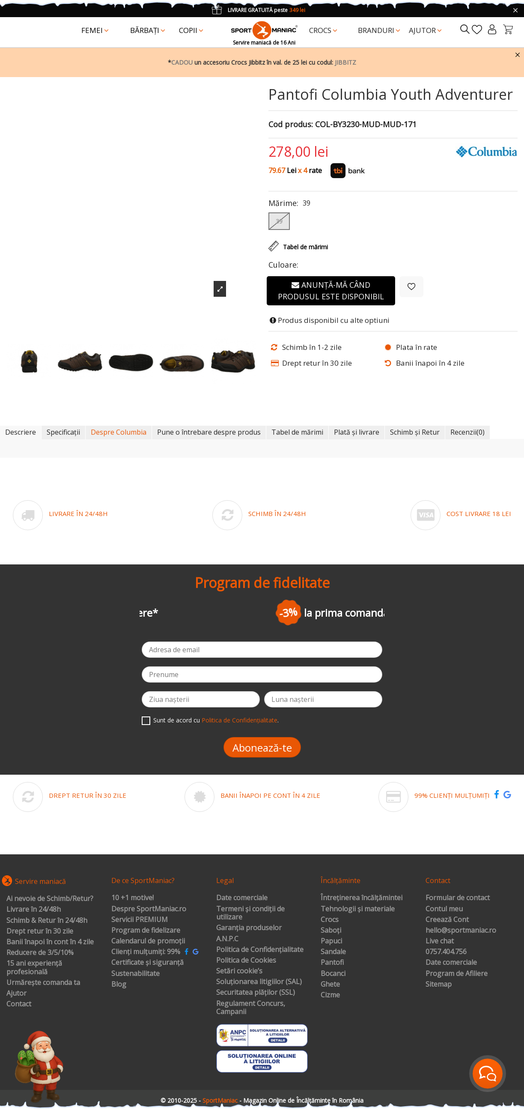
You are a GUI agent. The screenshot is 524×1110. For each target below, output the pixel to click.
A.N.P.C (227, 939)
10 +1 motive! (132, 898)
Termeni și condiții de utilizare (250, 913)
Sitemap (439, 984)
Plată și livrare (356, 432)
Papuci (331, 941)
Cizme (330, 995)
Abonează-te (262, 747)
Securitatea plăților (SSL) (255, 992)
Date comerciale (242, 898)
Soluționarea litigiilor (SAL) (259, 982)
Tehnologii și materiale (358, 909)
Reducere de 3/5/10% (40, 953)
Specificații (63, 432)
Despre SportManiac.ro (148, 909)
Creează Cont (447, 920)
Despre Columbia (118, 432)
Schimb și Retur (415, 432)
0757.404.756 (446, 952)
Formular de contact (458, 898)
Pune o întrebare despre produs (209, 432)
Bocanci (333, 974)
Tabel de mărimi (297, 432)
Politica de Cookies (246, 960)
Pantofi (332, 962)
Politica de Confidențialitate (239, 720)
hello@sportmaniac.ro (461, 930)
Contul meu (444, 909)
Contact (18, 1004)
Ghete (330, 984)
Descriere (20, 432)
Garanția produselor (249, 928)
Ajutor (16, 993)
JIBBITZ (345, 62)
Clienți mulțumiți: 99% (145, 952)
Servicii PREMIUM (139, 920)
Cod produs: (290, 124)
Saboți (331, 930)
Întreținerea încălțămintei (361, 898)
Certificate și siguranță (147, 962)
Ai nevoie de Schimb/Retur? (49, 899)
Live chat (440, 941)
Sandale (333, 952)
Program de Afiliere (457, 974)
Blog (118, 984)
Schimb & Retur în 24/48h (46, 920)
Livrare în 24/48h (33, 909)
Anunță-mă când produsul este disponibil (331, 290)
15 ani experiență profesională (34, 967)
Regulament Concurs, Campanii (250, 1008)
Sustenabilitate (135, 974)
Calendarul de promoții (148, 941)
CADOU (182, 62)
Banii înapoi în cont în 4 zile (50, 942)
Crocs (330, 920)
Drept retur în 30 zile (39, 931)
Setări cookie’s (239, 971)
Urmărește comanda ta (43, 983)
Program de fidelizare (145, 930)
